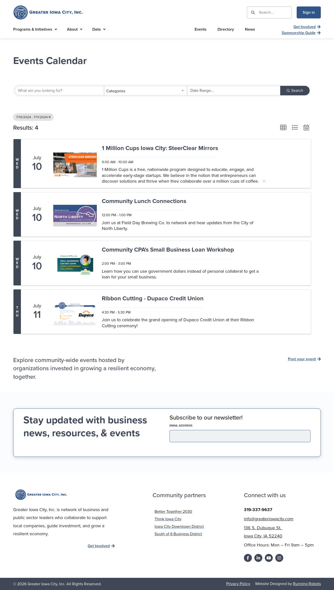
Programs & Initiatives (35, 29)
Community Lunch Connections (144, 201)
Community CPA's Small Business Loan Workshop (168, 250)
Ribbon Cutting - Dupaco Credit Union (153, 299)
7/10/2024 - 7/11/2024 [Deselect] (33, 116)
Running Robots (307, 584)
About (74, 29)
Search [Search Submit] (295, 90)
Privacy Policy (238, 584)
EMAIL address (189, 425)
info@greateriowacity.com (268, 519)
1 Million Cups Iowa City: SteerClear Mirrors (160, 148)
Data (99, 29)
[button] (283, 127)
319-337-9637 (258, 509)
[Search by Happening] (233, 90)
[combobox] (145, 90)
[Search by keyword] (59, 90)
